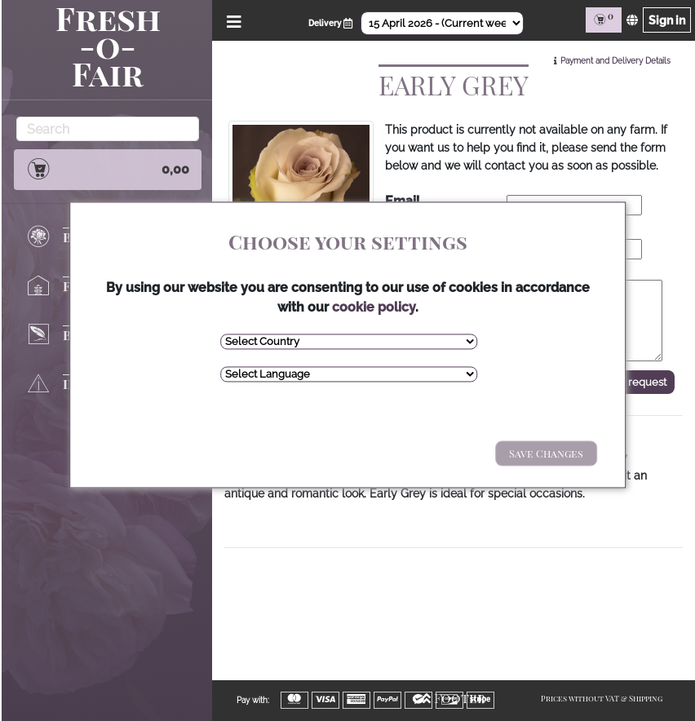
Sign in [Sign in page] (667, 20)
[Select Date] (442, 23)
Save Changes (546, 453)
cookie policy (373, 307)
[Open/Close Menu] (231, 20)
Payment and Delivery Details (615, 60)
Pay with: (253, 700)
